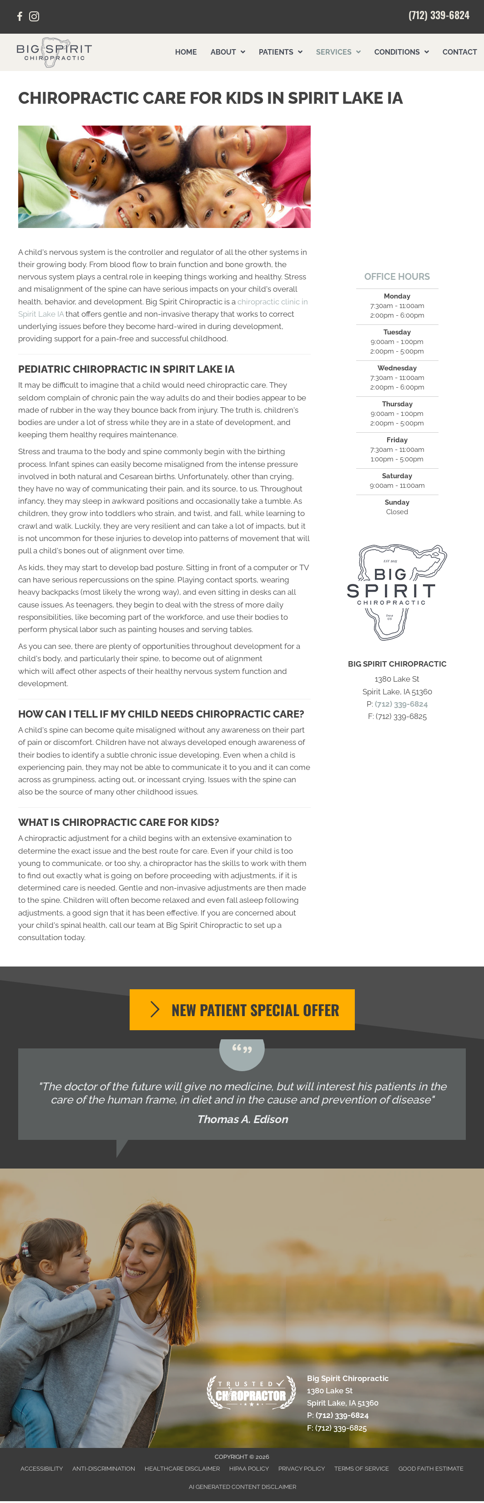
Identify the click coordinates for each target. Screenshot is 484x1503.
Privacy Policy (301, 1468)
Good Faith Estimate (431, 1468)
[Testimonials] (242, 1094)
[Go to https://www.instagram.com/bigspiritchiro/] (34, 18)
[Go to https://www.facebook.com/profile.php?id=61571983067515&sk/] (20, 18)
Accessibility (41, 1468)
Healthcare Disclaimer (182, 1468)
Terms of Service (361, 1468)
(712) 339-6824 (438, 14)
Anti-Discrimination (103, 1468)
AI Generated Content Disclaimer (242, 1486)
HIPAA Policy (249, 1468)
